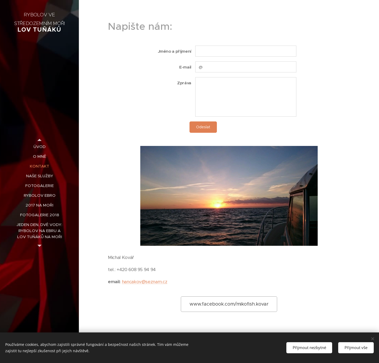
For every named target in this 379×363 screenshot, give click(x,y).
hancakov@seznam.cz (144, 281)
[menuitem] (39, 147)
